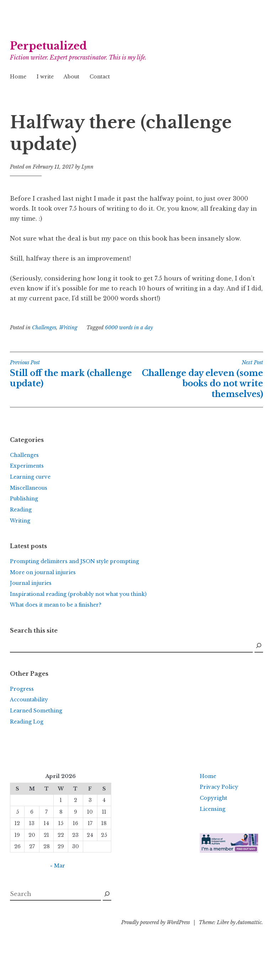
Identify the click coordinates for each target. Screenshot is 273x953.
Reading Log (26, 721)
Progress (22, 689)
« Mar (57, 865)
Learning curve (30, 477)
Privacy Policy (219, 787)
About (71, 76)
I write (45, 76)
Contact (100, 76)
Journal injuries (31, 583)
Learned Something (36, 710)
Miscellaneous (28, 488)
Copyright (213, 798)
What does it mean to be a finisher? (55, 605)
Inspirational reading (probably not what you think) (78, 594)
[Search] (259, 646)
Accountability (29, 699)
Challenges (44, 327)
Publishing (24, 498)
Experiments (27, 466)
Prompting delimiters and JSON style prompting (74, 561)
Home (18, 76)
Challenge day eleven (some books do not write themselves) (199, 379)
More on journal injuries (43, 572)
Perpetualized (48, 46)
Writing (68, 327)
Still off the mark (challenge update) (73, 373)
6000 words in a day (129, 327)
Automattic (249, 922)
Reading (21, 509)
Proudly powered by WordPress (155, 922)
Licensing (212, 809)
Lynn (87, 167)
